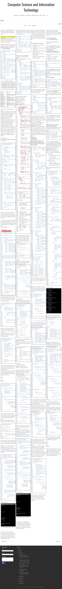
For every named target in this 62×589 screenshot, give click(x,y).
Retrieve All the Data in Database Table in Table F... (24, 557)
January (21, 583)
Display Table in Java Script (24, 563)
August (20, 578)
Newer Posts (4, 541)
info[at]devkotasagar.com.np (51, 149)
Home (25, 25)
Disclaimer (34, 25)
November (21, 554)
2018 (19, 550)
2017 (19, 552)
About (29, 25)
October (21, 576)
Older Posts (58, 541)
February (21, 581)
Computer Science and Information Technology (31, 7)
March (20, 579)
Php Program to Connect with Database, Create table (23, 566)
